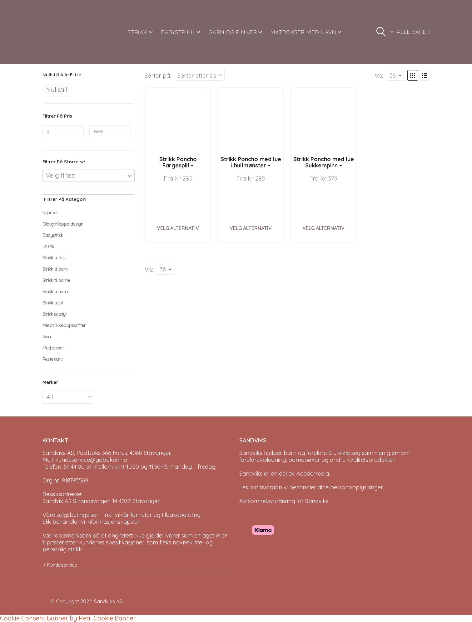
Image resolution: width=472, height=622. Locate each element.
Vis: (379, 75)
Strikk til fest (54, 258)
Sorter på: (158, 75)
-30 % (48, 246)
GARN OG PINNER (232, 32)
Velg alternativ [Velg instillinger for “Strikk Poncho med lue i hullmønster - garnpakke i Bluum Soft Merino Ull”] (251, 228)
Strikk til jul (52, 303)
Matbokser (53, 348)
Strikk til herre (55, 291)
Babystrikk (52, 235)
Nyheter (50, 213)
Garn (47, 336)
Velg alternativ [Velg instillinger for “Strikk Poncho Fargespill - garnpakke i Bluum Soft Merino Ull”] (178, 228)
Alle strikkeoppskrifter (64, 325)
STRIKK (137, 32)
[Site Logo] (65, 31)
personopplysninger (356, 487)
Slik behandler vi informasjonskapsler (91, 521)
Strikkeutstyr (54, 314)
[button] (381, 32)
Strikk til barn (55, 269)
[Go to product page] (178, 120)
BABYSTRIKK (178, 32)
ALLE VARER (413, 31)
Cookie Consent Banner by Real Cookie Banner (68, 618)
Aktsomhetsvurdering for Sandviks (283, 501)
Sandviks (250, 452)
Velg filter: (60, 175)
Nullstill (56, 90)
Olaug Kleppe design (62, 224)
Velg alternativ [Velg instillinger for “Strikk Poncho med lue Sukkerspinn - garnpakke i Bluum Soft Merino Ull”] (323, 228)
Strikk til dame (56, 280)
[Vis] (395, 75)
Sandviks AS (108, 601)
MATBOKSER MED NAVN (303, 32)
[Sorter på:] (200, 75)
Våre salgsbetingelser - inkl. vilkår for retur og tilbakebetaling (121, 514)
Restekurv (52, 359)
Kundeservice (62, 565)
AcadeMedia (312, 473)
